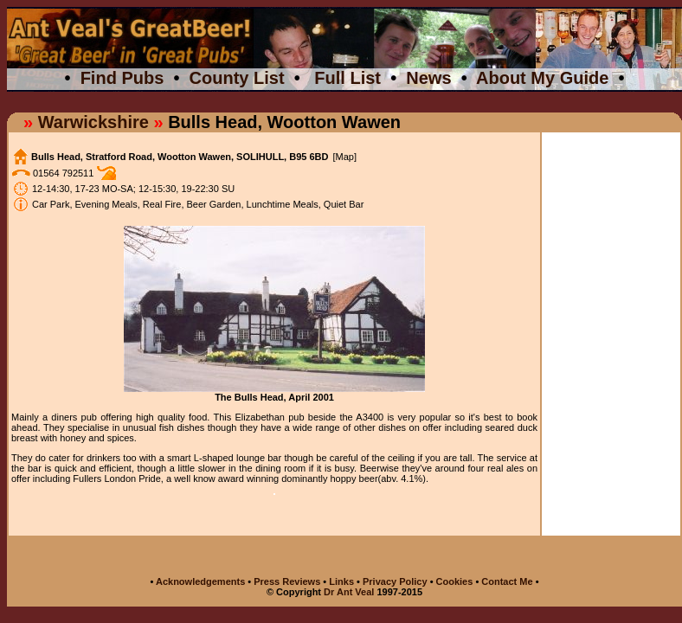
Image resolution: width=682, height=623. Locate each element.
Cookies (454, 581)
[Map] (344, 156)
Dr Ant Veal (349, 592)
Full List (347, 77)
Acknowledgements (200, 581)
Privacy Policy (395, 581)
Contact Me (508, 581)
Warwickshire (93, 122)
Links (341, 581)
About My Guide (542, 77)
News (428, 77)
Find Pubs (122, 77)
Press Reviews (288, 581)
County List (237, 77)
